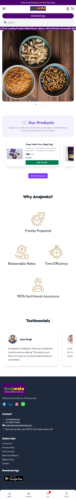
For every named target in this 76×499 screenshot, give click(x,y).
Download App (38, 15)
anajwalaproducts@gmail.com (18, 425)
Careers (5, 463)
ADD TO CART (42, 162)
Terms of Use (8, 451)
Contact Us (7, 443)
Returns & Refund (10, 455)
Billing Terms (8, 459)
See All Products (38, 175)
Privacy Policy (8, 447)
